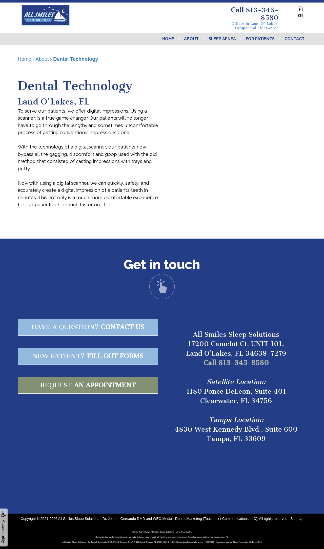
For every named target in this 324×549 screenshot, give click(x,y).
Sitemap (296, 519)
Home (168, 38)
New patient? (88, 356)
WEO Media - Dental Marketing (177, 519)
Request (88, 385)
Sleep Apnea (222, 38)
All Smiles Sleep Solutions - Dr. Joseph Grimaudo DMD (101, 519)
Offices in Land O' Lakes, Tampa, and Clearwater (254, 26)
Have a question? (88, 327)
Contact (295, 38)
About (191, 38)
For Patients (260, 38)
